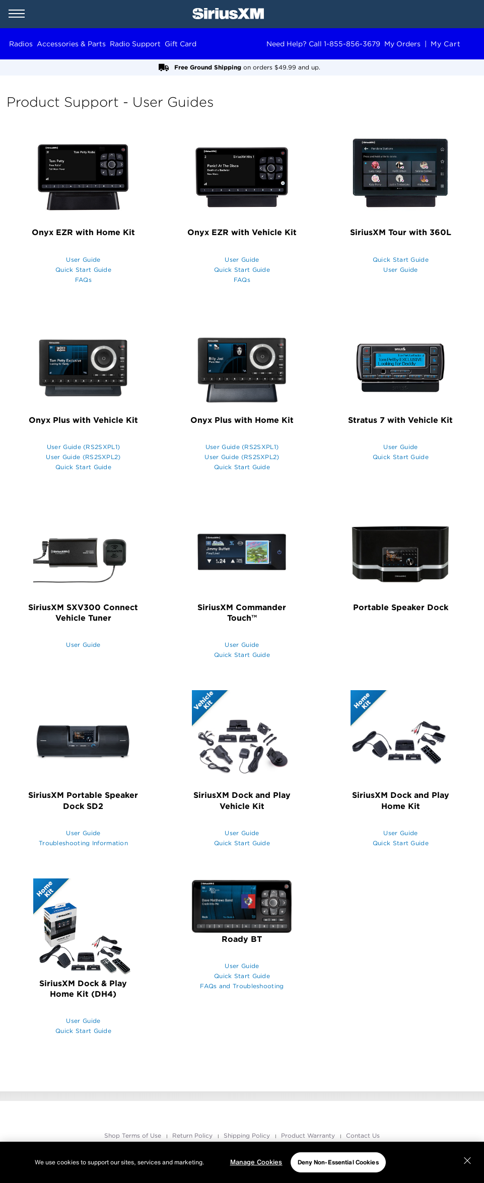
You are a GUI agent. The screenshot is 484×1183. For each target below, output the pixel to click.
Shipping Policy (248, 1135)
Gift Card (180, 44)
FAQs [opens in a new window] (83, 279)
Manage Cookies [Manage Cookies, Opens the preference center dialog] (256, 1162)
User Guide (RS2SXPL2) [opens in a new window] (83, 457)
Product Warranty (309, 1135)
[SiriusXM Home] (228, 14)
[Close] (467, 1160)
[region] (242, 1162)
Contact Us (363, 1135)
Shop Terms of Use (133, 1135)
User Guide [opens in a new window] (83, 259)
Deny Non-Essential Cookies (338, 1162)
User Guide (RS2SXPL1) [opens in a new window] (83, 447)
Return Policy (193, 1135)
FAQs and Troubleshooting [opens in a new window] (242, 986)
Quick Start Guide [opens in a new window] (83, 269)
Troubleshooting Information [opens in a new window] (83, 843)
